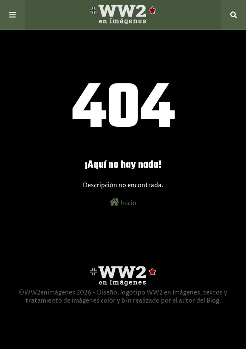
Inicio (123, 202)
